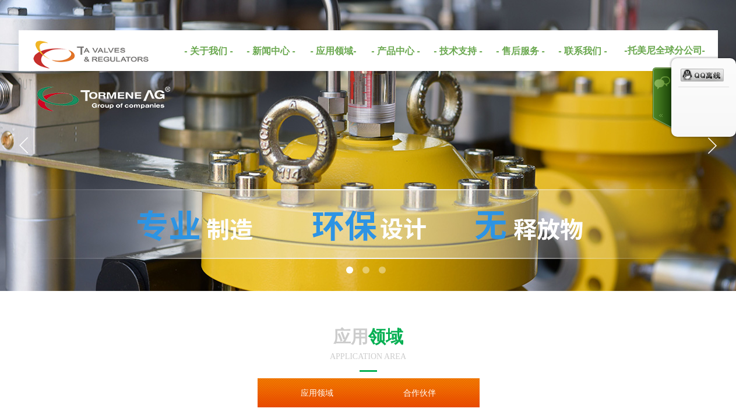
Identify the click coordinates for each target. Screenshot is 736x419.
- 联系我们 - (582, 51)
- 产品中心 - (395, 51)
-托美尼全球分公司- (664, 50)
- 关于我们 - (208, 51)
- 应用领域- (333, 51)
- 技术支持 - (458, 51)
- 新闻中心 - (270, 51)
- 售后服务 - (520, 51)
